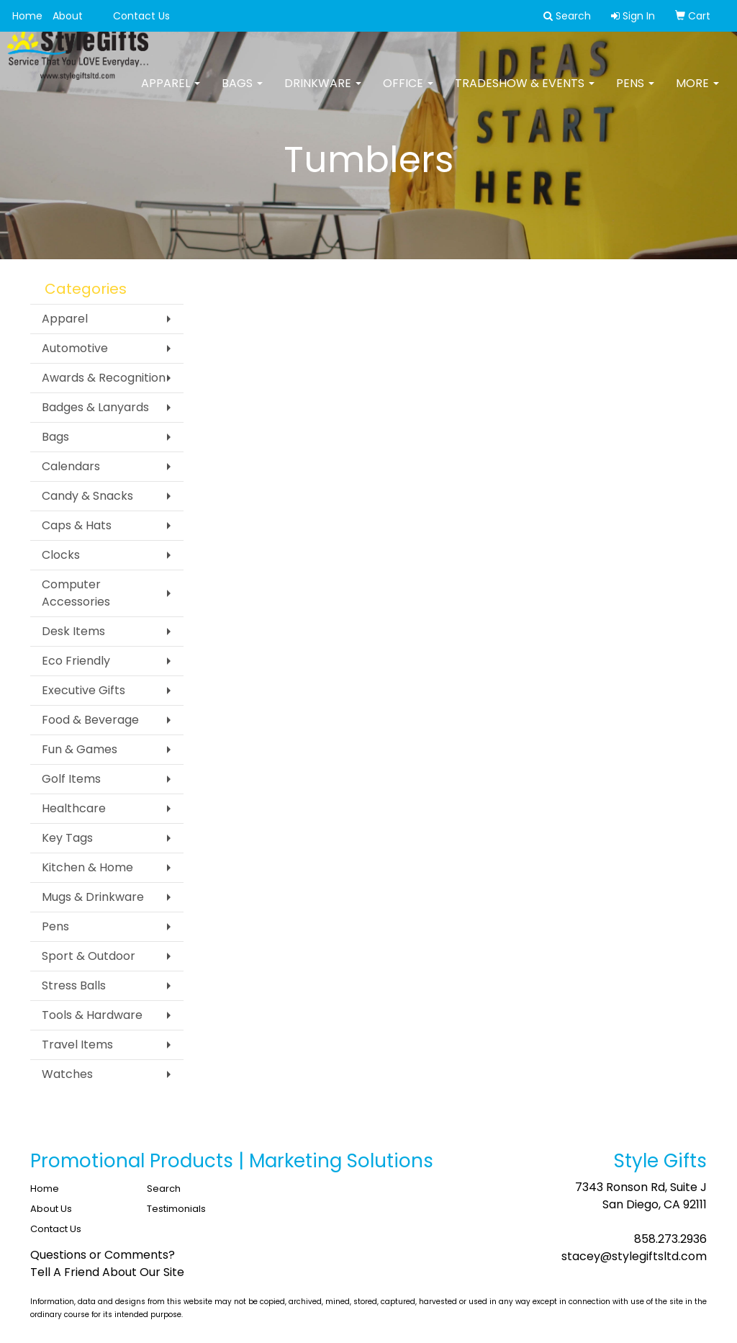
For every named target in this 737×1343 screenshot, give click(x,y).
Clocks (61, 555)
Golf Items (71, 779)
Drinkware (322, 93)
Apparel (170, 93)
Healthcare (74, 808)
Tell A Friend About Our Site (107, 1272)
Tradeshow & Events (524, 93)
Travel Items (77, 1044)
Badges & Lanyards (95, 407)
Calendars (71, 466)
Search (164, 1188)
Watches (67, 1074)
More (697, 93)
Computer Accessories (76, 593)
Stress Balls (74, 985)
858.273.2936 (670, 1239)
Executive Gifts (83, 690)
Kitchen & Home (87, 867)
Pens (635, 93)
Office (408, 93)
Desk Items (73, 631)
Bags (242, 93)
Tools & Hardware (92, 1015)
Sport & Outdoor (88, 956)
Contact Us (141, 16)
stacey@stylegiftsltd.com (634, 1256)
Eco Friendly (76, 660)
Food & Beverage (90, 719)
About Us (51, 1209)
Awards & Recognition (104, 377)
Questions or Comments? (102, 1255)
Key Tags (67, 838)
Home (27, 16)
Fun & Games (79, 749)
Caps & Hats (77, 525)
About (68, 16)
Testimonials (176, 1209)
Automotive (75, 348)
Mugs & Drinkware (93, 897)
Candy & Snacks (87, 496)
